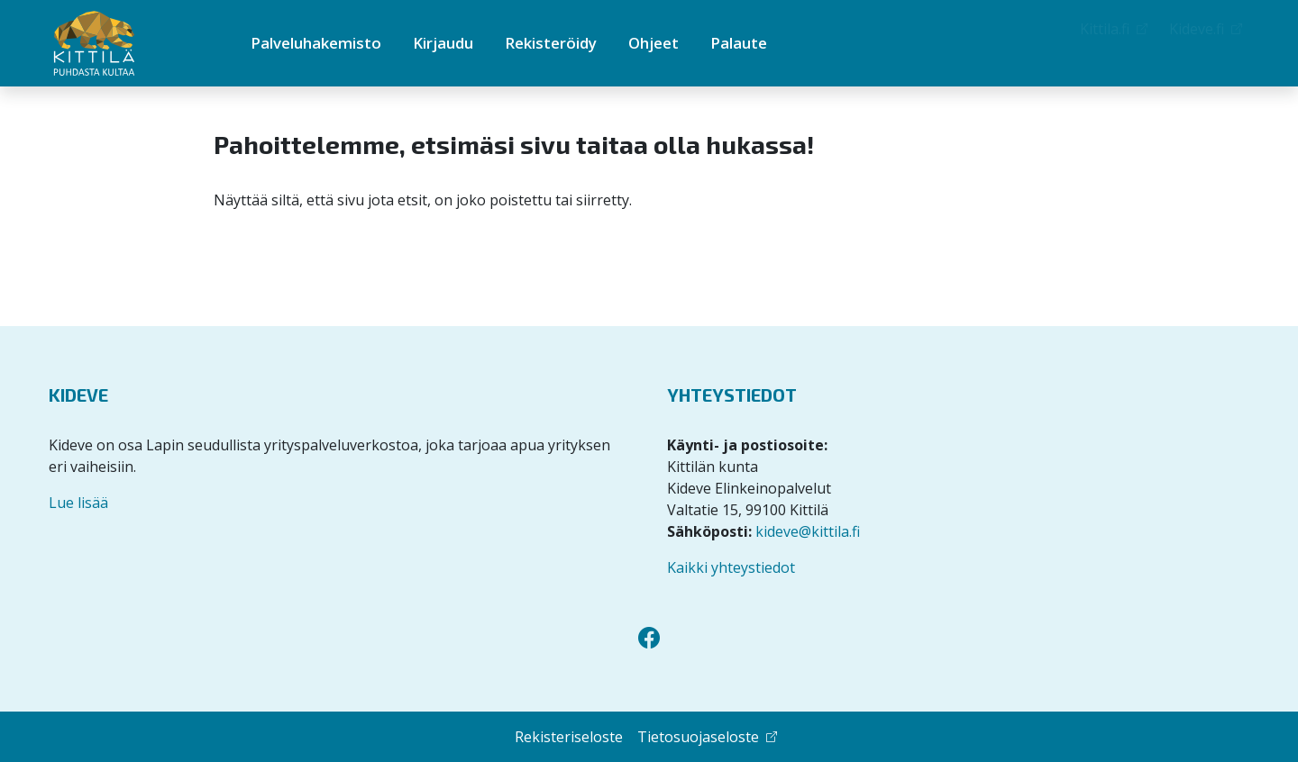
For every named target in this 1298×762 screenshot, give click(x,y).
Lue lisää (78, 503)
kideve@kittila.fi (807, 531)
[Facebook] (649, 637)
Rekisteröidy (551, 42)
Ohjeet (653, 42)
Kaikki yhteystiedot (731, 567)
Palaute (738, 42)
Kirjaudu (443, 42)
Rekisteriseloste (569, 737)
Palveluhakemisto (316, 42)
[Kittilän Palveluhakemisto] (125, 43)
